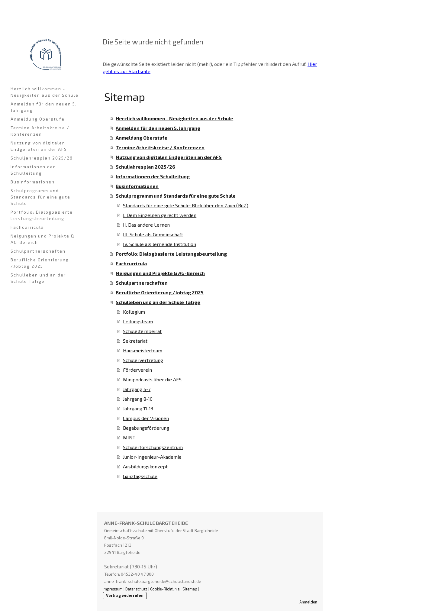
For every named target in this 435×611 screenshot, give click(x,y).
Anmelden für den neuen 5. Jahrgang (44, 107)
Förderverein (137, 370)
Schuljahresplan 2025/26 (42, 157)
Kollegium (134, 312)
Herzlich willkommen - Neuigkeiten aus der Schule (45, 92)
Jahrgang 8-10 (138, 399)
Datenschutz (136, 589)
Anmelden (308, 602)
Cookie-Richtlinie (165, 589)
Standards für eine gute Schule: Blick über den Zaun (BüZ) (185, 205)
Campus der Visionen (146, 418)
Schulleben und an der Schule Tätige (38, 278)
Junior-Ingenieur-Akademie (152, 457)
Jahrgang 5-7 (136, 389)
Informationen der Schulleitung (33, 170)
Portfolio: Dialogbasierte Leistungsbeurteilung (42, 215)
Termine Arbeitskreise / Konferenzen (40, 131)
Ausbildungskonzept (145, 466)
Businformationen (33, 181)
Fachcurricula (27, 227)
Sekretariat (135, 341)
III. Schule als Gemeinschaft (153, 234)
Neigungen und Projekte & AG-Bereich (43, 239)
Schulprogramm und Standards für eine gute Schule (40, 197)
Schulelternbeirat (142, 331)
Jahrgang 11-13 (138, 408)
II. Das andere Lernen (146, 225)
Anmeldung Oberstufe (38, 118)
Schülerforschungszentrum (153, 447)
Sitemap (189, 589)
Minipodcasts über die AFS (152, 379)
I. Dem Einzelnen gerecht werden (159, 215)
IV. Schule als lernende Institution (159, 244)
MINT (129, 437)
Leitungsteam (138, 321)
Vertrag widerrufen (124, 595)
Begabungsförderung (146, 428)
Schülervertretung (143, 360)
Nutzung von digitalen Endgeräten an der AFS (39, 146)
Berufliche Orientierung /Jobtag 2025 (40, 263)
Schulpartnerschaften (38, 251)
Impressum (113, 589)
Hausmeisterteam (142, 350)
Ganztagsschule (140, 476)
